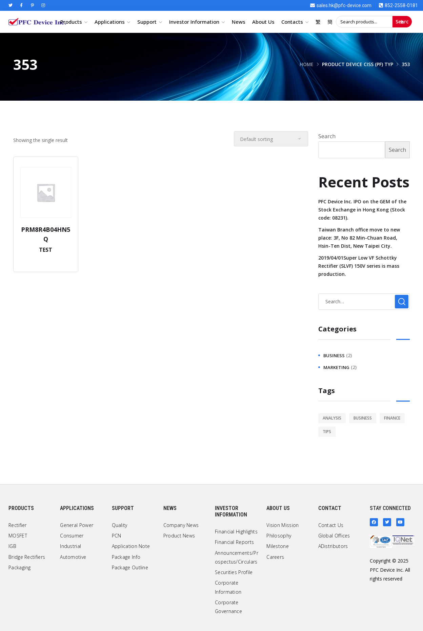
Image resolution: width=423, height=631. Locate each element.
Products (71, 21)
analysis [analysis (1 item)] (332, 418)
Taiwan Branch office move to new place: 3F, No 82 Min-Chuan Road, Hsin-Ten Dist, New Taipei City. (359, 237)
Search (402, 21)
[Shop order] (271, 138)
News (238, 21)
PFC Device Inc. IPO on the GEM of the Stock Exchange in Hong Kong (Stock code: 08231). (362, 209)
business (334, 355)
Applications (110, 21)
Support (147, 21)
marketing (336, 367)
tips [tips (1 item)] (327, 431)
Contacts (292, 21)
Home (306, 64)
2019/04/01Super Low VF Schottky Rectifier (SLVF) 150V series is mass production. (358, 266)
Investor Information (194, 21)
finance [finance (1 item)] (392, 418)
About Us (263, 21)
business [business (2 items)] (363, 418)
